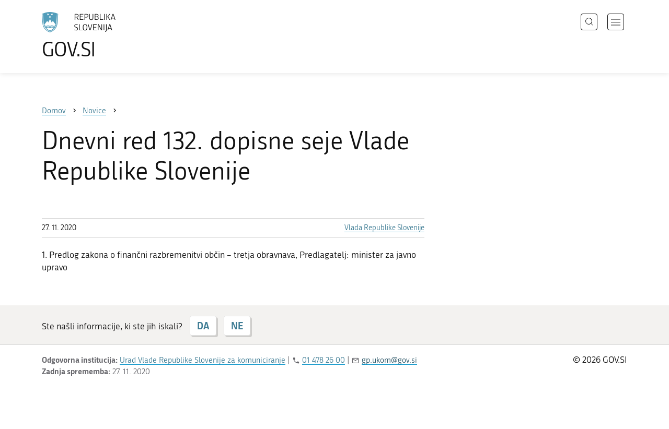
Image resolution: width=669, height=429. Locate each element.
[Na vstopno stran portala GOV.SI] (108, 35)
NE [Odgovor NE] (237, 325)
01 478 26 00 (323, 360)
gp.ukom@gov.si (389, 360)
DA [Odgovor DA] (203, 325)
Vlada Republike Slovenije (384, 227)
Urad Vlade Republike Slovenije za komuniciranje (202, 360)
